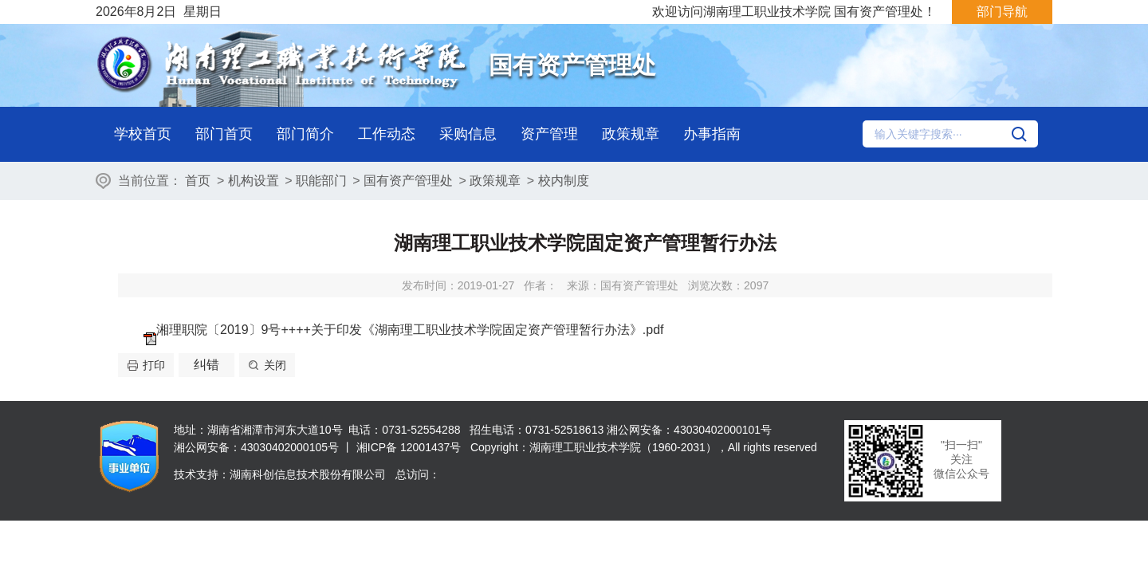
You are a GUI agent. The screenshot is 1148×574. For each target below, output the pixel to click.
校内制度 (563, 180)
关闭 (275, 365)
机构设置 (253, 180)
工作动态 (386, 134)
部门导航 (1002, 11)
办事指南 (712, 134)
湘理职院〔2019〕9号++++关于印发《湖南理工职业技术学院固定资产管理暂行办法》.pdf (410, 329)
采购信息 (468, 134)
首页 (197, 180)
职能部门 (321, 180)
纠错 (206, 365)
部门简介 (305, 134)
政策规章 (630, 134)
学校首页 (142, 134)
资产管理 (549, 134)
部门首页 (224, 134)
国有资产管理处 (408, 180)
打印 (154, 365)
